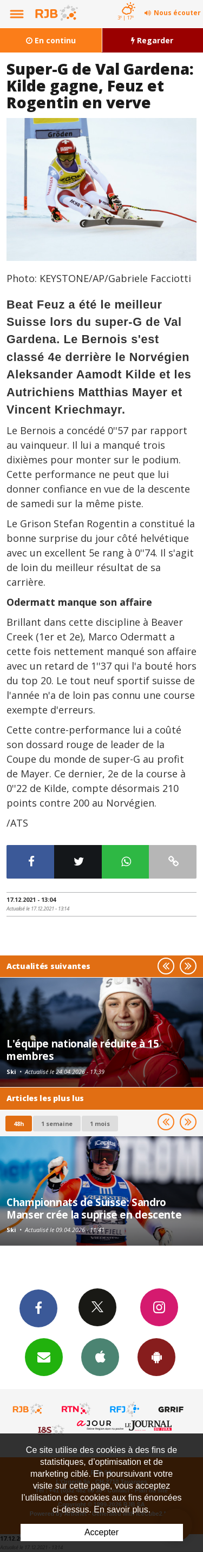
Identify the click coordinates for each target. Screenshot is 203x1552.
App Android (156, 1356)
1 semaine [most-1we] (57, 1123)
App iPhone (100, 1356)
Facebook (38, 1307)
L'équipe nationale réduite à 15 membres (82, 1049)
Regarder (152, 40)
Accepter (101, 1532)
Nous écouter (177, 12)
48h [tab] (19, 1123)
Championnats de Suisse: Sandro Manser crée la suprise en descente (93, 1208)
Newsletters (44, 1356)
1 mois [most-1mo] (100, 1123)
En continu (51, 40)
